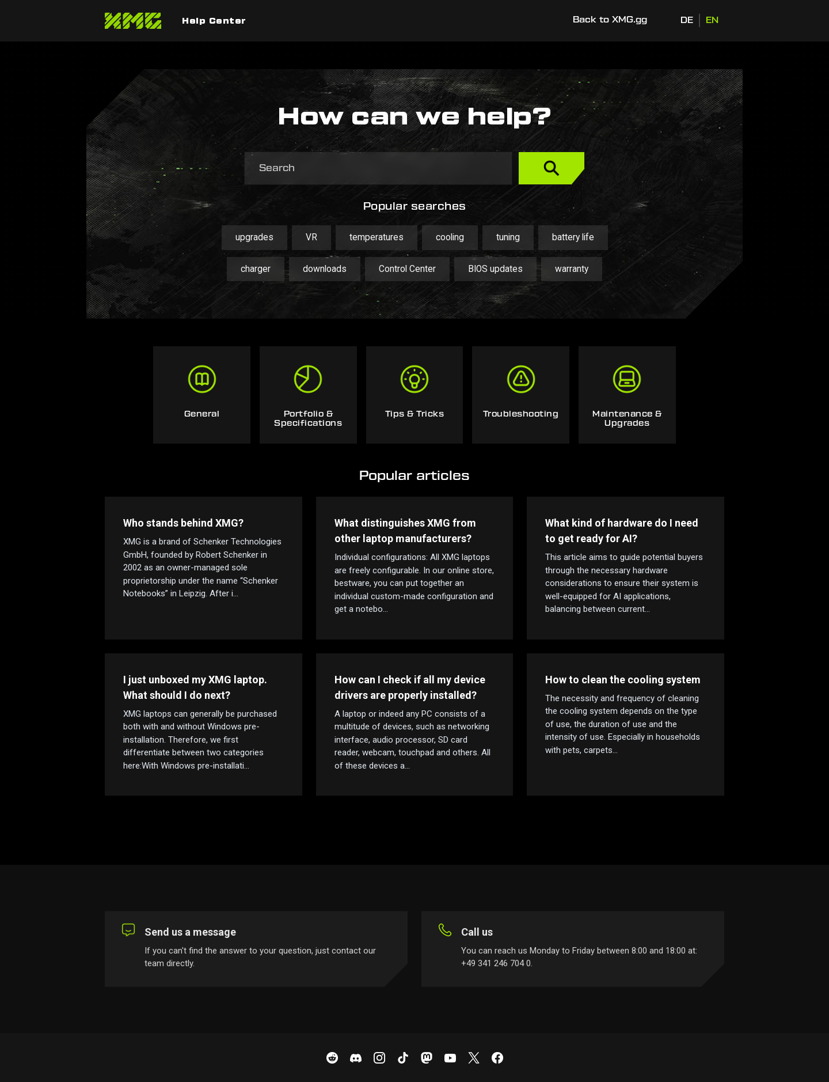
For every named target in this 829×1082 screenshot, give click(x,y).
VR (311, 237)
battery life (573, 237)
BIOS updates (495, 269)
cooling (450, 237)
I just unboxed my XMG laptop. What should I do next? (195, 687)
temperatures (376, 237)
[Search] (378, 168)
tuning (508, 237)
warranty (571, 269)
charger (256, 269)
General (202, 414)
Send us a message (190, 932)
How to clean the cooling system (623, 680)
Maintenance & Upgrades (627, 418)
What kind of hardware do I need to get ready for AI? (621, 530)
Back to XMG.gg (610, 20)
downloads (325, 269)
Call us (477, 932)
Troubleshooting (521, 414)
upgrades (254, 237)
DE (686, 20)
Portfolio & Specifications (308, 418)
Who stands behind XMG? (183, 523)
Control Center (407, 269)
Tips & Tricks (414, 414)
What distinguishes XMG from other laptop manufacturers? (405, 530)
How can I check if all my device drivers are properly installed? (409, 687)
